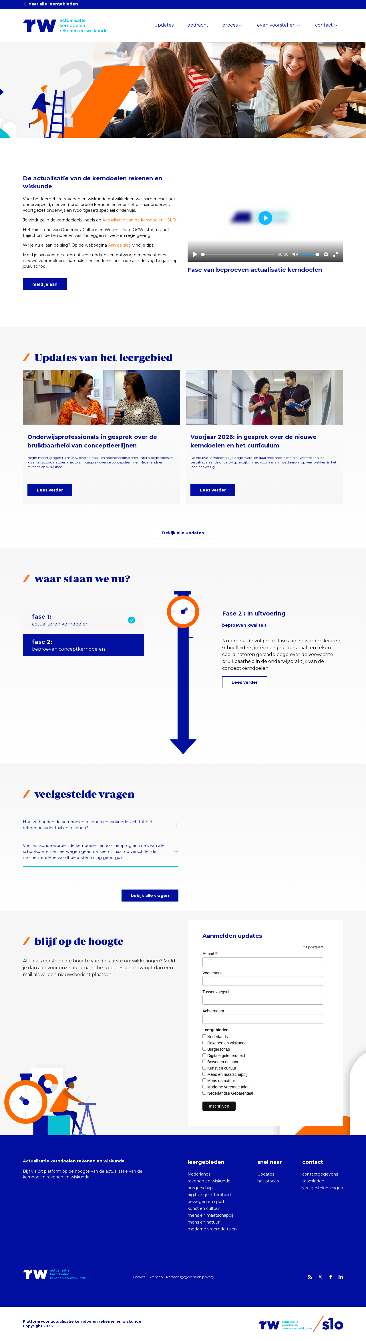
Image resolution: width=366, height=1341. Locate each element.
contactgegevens (320, 1174)
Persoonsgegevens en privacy (190, 1277)
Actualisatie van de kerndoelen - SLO (139, 220)
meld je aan (44, 284)
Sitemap (156, 1277)
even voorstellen (276, 25)
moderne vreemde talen (212, 1229)
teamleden (313, 1181)
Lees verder (50, 490)
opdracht (197, 25)
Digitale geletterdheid (226, 1055)
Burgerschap (218, 1049)
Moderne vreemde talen (228, 1087)
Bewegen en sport (223, 1062)
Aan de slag (119, 245)
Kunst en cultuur (221, 1068)
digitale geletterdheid (209, 1194)
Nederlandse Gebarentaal (230, 1093)
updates (164, 25)
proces (230, 25)
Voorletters (212, 973)
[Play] (195, 254)
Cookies (139, 1277)
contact (324, 25)
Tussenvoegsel (215, 992)
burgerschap (200, 1187)
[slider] (238, 254)
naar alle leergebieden (50, 4)
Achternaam (213, 1011)
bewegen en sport (206, 1201)
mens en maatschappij (210, 1215)
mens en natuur (204, 1222)
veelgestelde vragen (322, 1187)
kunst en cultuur (204, 1208)
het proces (268, 1181)
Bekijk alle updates (183, 532)
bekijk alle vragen (150, 895)
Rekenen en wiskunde (227, 1043)
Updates (265, 1174)
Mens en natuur (221, 1080)
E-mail (210, 953)
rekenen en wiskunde (209, 1181)
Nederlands (217, 1036)
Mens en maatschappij (227, 1074)
